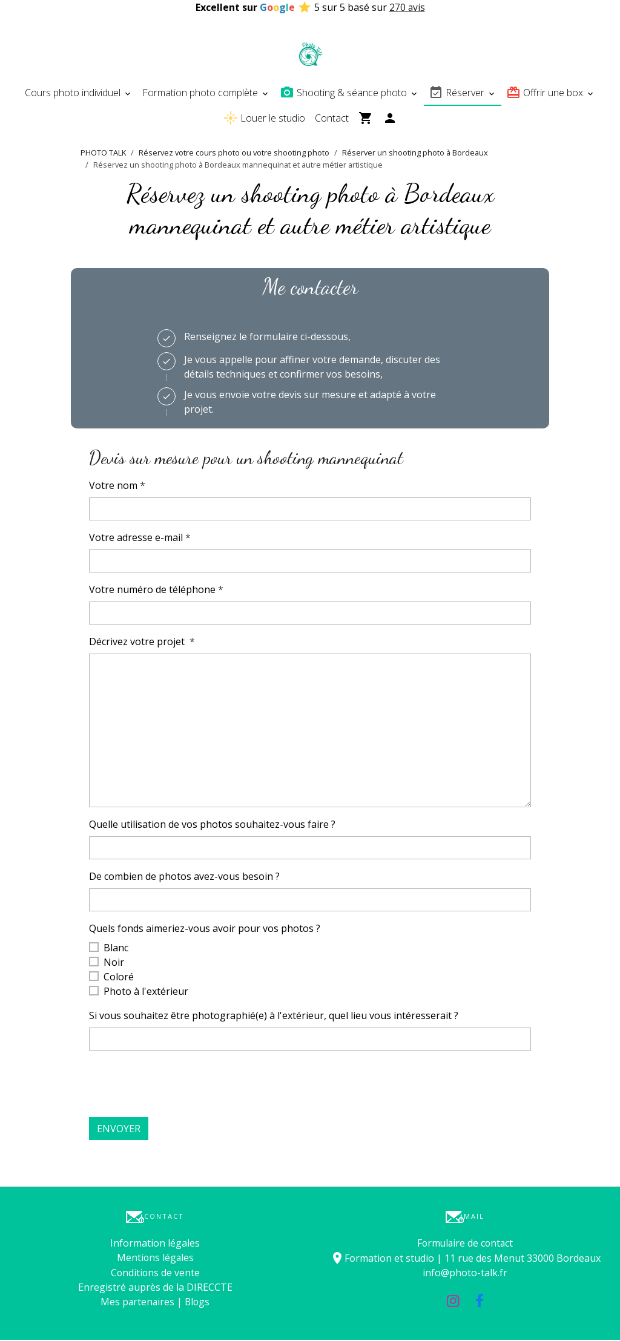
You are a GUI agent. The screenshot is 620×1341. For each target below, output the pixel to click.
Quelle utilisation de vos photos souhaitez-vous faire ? (212, 826)
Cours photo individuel (74, 94)
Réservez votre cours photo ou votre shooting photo (234, 154)
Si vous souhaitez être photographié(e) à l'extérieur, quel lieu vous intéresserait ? (273, 1017)
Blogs (198, 1303)
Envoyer (118, 1130)
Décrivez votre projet (138, 643)
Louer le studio (264, 120)
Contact (332, 119)
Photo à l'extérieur (146, 993)
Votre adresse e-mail (136, 539)
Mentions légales (155, 1259)
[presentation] (181, 1085)
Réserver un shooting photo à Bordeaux (415, 154)
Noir (114, 964)
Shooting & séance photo (344, 94)
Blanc (116, 949)
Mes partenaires (136, 1303)
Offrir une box (545, 94)
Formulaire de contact (465, 1244)
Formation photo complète (201, 94)
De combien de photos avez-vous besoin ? (184, 878)
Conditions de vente (155, 1273)
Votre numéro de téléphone (152, 591)
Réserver (458, 94)
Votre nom (113, 487)
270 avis (407, 7)
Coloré (119, 978)
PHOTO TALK (103, 154)
